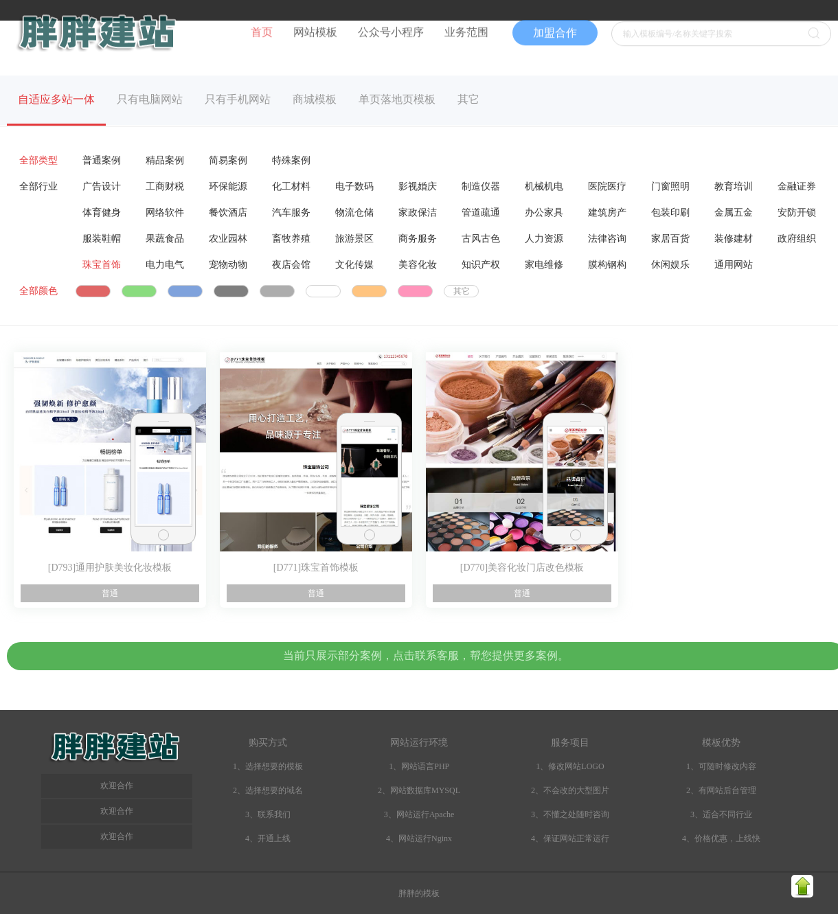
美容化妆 (417, 265)
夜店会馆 (291, 265)
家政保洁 (417, 212)
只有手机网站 (238, 99)
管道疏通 (481, 212)
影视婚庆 (417, 186)
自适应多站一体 (56, 99)
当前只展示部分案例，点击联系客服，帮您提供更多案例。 (426, 655)
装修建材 (733, 238)
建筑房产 (607, 212)
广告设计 (101, 186)
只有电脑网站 (150, 99)
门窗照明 (670, 186)
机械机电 (544, 186)
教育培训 (733, 186)
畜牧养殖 (291, 238)
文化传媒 (354, 265)
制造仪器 (481, 186)
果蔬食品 (165, 238)
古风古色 (481, 238)
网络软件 (165, 212)
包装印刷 (670, 212)
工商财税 (165, 186)
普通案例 (101, 160)
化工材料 (291, 186)
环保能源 (228, 186)
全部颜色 (38, 291)
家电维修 (544, 265)
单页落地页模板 (397, 99)
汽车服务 (291, 212)
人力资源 (544, 238)
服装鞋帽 (101, 238)
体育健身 (101, 212)
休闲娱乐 (670, 265)
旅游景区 (354, 238)
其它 (468, 99)
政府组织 (797, 238)
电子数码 (354, 186)
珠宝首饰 (101, 265)
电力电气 (165, 265)
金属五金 (733, 212)
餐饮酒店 (228, 212)
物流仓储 (354, 212)
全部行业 (38, 186)
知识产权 (481, 265)
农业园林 (228, 238)
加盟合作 (555, 21)
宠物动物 (228, 265)
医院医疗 (607, 186)
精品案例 (165, 160)
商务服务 (417, 238)
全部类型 (38, 160)
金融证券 (797, 186)
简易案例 (228, 160)
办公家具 (544, 212)
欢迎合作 (116, 836)
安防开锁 (797, 212)
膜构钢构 (607, 265)
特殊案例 (291, 160)
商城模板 (315, 99)
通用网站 (733, 265)
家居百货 (670, 238)
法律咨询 (607, 238)
